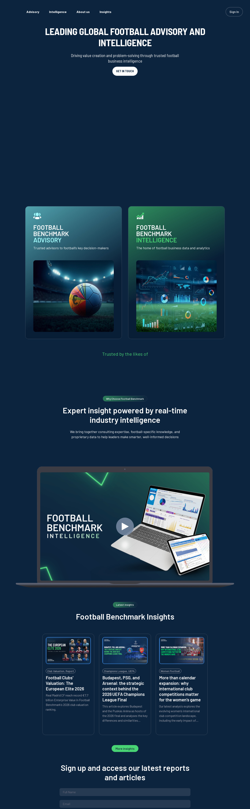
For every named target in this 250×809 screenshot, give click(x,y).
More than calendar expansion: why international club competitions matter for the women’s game (180, 573)
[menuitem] (47, 11)
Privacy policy (121, 759)
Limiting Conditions (141, 704)
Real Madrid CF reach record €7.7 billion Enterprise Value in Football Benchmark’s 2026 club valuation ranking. (68, 588)
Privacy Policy (89, 704)
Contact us (152, 759)
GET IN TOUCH (125, 71)
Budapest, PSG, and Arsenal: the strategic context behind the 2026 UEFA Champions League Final (123, 573)
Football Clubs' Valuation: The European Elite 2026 (65, 568)
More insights (125, 633)
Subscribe (125, 721)
